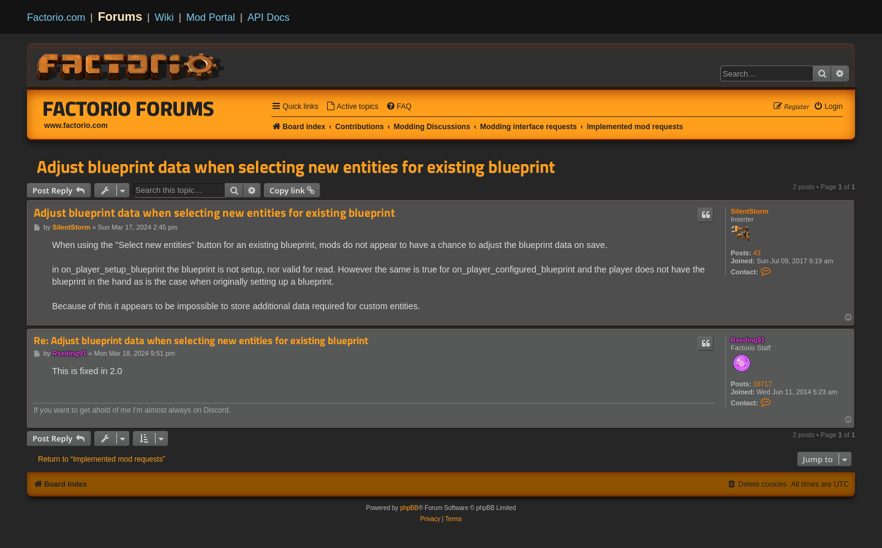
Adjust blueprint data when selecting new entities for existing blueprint (296, 166)
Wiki (164, 17)
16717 (762, 384)
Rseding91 (748, 339)
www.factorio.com (76, 125)
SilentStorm (750, 211)
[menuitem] (352, 107)
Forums (120, 16)
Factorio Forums (128, 108)
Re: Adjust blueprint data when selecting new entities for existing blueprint (201, 340)
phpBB (409, 508)
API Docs (268, 17)
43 (757, 253)
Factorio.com (56, 17)
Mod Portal (210, 17)
